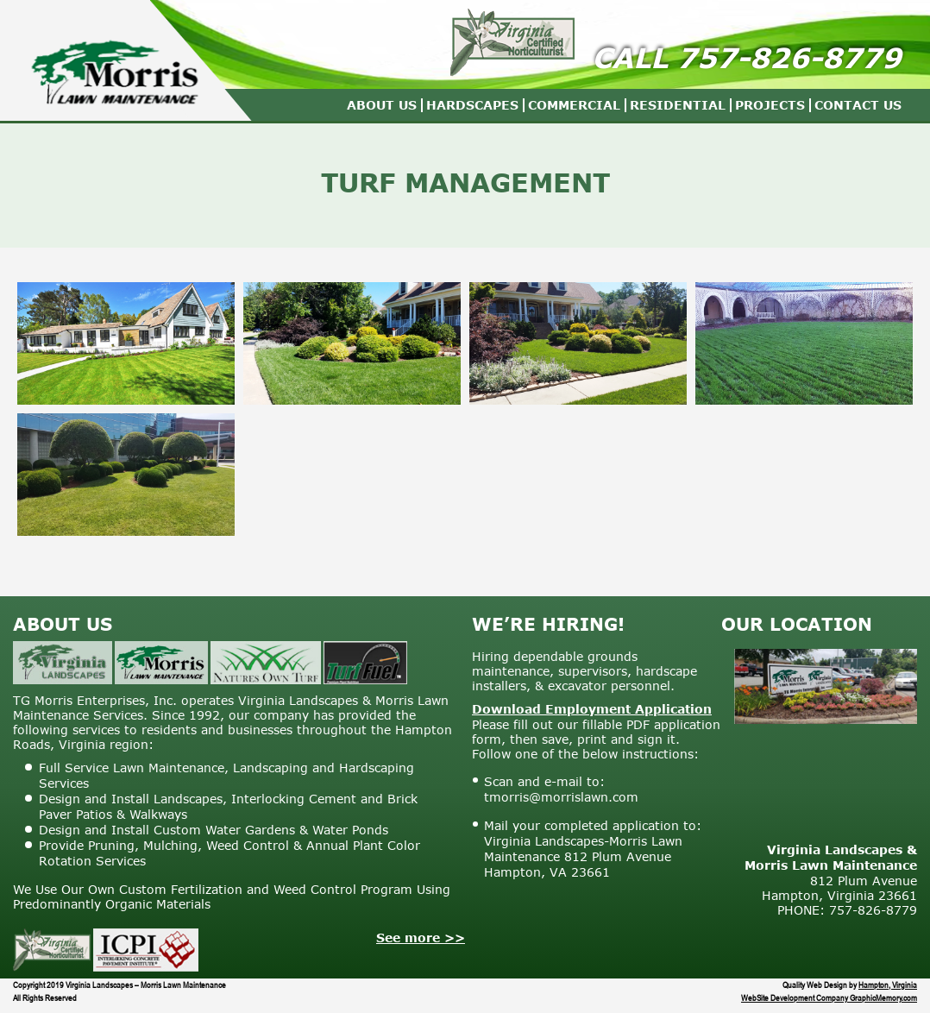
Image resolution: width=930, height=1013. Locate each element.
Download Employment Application (592, 709)
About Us (382, 105)
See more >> (420, 937)
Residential (678, 105)
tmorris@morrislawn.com (561, 797)
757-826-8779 (789, 57)
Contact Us (858, 105)
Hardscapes (472, 105)
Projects (770, 105)
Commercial (574, 105)
